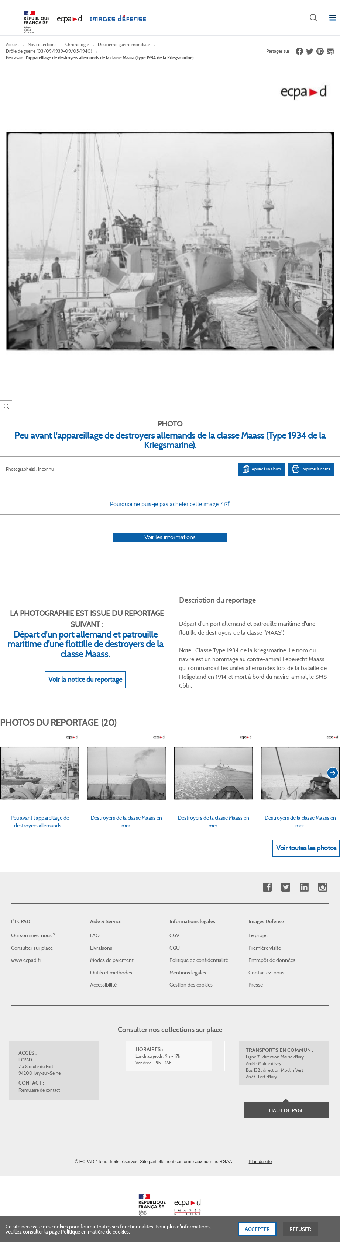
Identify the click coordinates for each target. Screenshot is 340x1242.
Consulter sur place (32, 948)
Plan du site (260, 1161)
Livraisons (101, 948)
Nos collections (42, 44)
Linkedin (304, 887)
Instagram (322, 887)
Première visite (264, 948)
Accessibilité (103, 984)
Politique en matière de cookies (95, 1234)
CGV (174, 935)
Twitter (285, 887)
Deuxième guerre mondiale (124, 44)
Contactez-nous (266, 972)
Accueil (12, 44)
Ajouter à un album (261, 469)
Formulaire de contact (39, 1090)
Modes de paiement (112, 960)
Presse (255, 984)
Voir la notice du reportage (85, 680)
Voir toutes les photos (306, 848)
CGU (174, 948)
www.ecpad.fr (26, 960)
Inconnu (46, 469)
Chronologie (77, 44)
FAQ (95, 935)
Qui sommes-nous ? (33, 935)
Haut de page (286, 1110)
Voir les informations (170, 537)
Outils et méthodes (111, 972)
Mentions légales (187, 972)
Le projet (258, 935)
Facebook (267, 887)
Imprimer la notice (310, 469)
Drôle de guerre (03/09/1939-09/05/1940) (49, 51)
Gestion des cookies (191, 984)
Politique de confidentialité (198, 960)
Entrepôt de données (271, 960)
